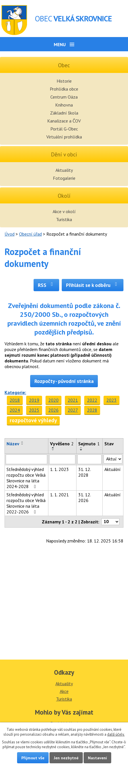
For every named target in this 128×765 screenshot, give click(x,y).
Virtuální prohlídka (64, 137)
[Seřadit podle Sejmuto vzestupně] (81, 447)
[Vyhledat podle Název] (26, 459)
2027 (73, 410)
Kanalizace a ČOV (64, 121)
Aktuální (112, 469)
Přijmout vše (32, 757)
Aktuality (64, 170)
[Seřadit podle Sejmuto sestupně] (81, 450)
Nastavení (97, 757)
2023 (111, 400)
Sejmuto (89, 443)
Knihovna (64, 105)
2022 (92, 400)
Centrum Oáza (64, 97)
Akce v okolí (64, 211)
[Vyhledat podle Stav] (113, 459)
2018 (15, 400)
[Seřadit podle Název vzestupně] (22, 442)
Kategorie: (15, 392)
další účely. (116, 734)
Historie (64, 81)
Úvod (10, 234)
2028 (92, 410)
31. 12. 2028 (84, 472)
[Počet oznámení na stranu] (110, 521)
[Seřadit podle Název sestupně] (22, 444)
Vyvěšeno (62, 443)
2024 (15, 410)
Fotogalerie (64, 178)
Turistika (64, 219)
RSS (46, 285)
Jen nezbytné (66, 757)
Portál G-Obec (64, 129)
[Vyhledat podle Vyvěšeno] (62, 459)
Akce (64, 691)
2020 (53, 400)
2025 (34, 410)
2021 (73, 400)
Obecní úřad (30, 234)
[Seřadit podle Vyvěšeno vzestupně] (53, 447)
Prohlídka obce (64, 89)
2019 (34, 400)
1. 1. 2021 (59, 494)
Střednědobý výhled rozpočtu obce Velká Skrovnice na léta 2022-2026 (26, 503)
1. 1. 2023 (59, 469)
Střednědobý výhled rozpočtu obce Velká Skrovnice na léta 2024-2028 (26, 477)
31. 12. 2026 (84, 497)
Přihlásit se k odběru (92, 285)
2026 (53, 410)
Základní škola (64, 113)
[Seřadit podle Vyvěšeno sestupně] (53, 450)
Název (13, 443)
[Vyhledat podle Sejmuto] (89, 459)
